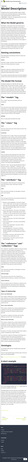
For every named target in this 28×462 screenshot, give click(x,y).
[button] (2, 1)
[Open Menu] (25, 459)
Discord (2, 440)
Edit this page (4, 410)
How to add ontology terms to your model (12, 357)
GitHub (2, 450)
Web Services (4, 433)
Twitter (2, 442)
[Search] (23, 3)
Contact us (3, 452)
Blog (2, 448)
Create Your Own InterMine (7, 431)
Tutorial (2, 429)
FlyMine (18, 386)
